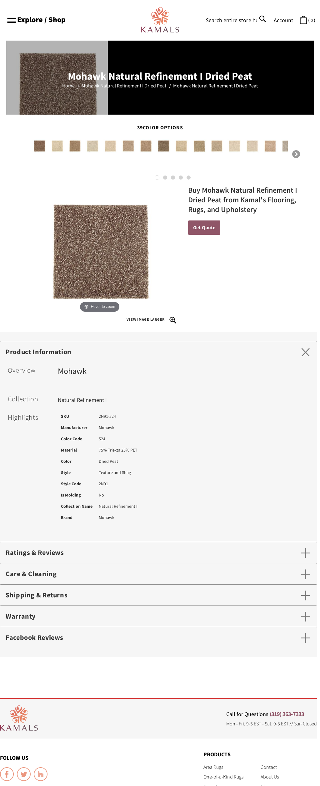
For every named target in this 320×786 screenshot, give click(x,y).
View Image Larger (152, 320)
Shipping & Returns (37, 595)
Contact (269, 767)
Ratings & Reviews (35, 552)
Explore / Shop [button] (36, 19)
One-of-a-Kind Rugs (223, 777)
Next (295, 154)
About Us (270, 777)
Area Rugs (213, 767)
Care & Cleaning (31, 573)
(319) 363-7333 (287, 714)
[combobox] (235, 20)
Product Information (39, 351)
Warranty (21, 616)
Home (69, 85)
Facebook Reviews (35, 637)
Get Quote (204, 227)
